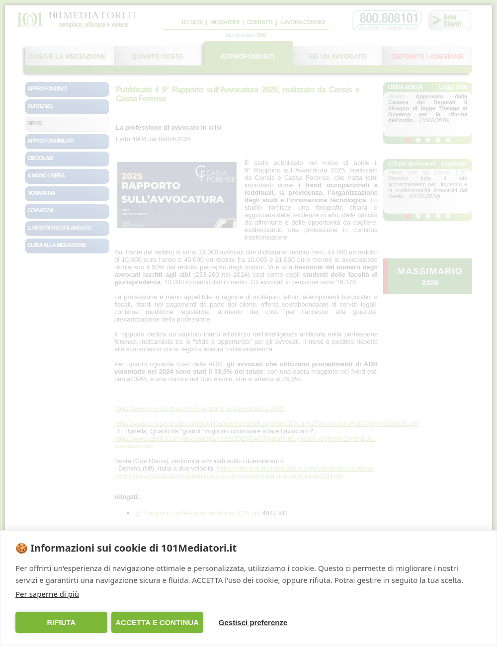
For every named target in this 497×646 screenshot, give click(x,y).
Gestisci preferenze (253, 622)
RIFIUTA (61, 622)
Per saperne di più (47, 594)
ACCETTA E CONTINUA (157, 622)
